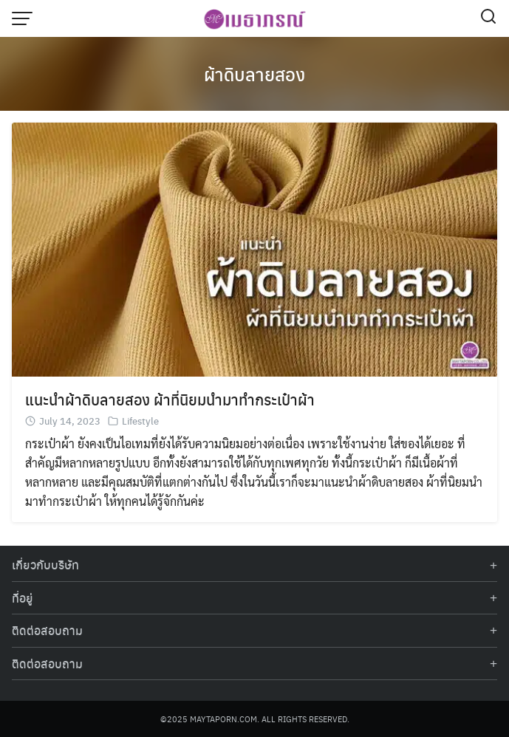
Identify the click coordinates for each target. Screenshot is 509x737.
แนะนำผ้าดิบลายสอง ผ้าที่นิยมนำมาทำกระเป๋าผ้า (170, 399)
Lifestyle (140, 421)
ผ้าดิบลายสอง (254, 73)
